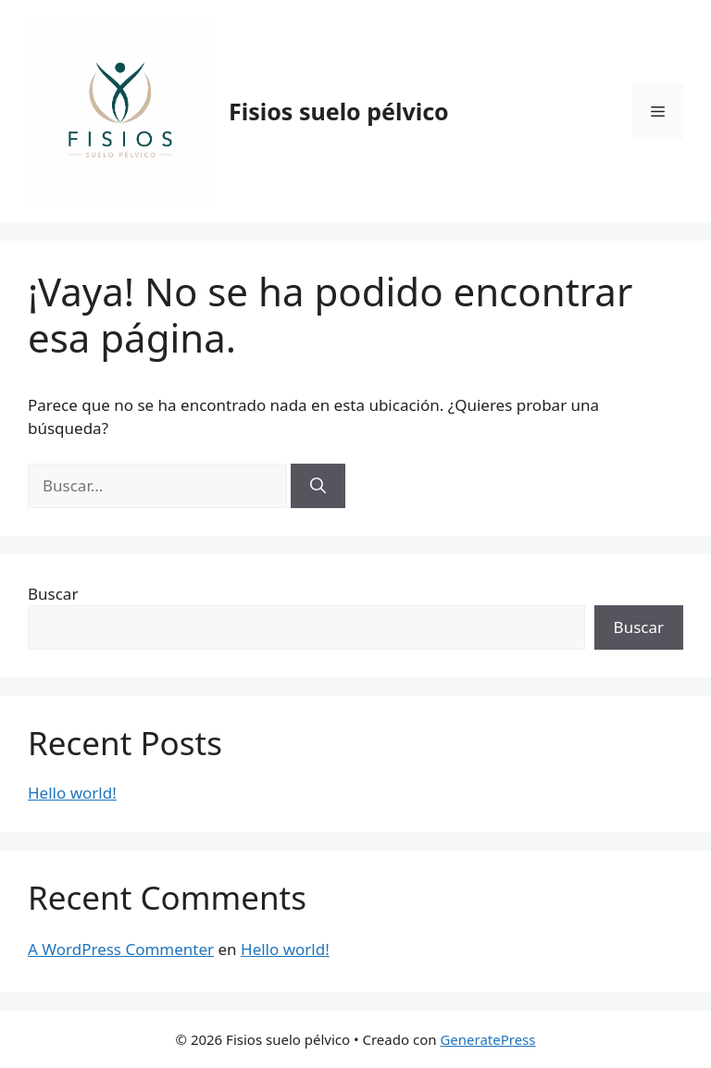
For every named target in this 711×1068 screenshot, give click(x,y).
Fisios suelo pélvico (339, 111)
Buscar (53, 593)
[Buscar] (318, 486)
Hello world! (72, 792)
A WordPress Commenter (121, 949)
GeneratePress (487, 1039)
